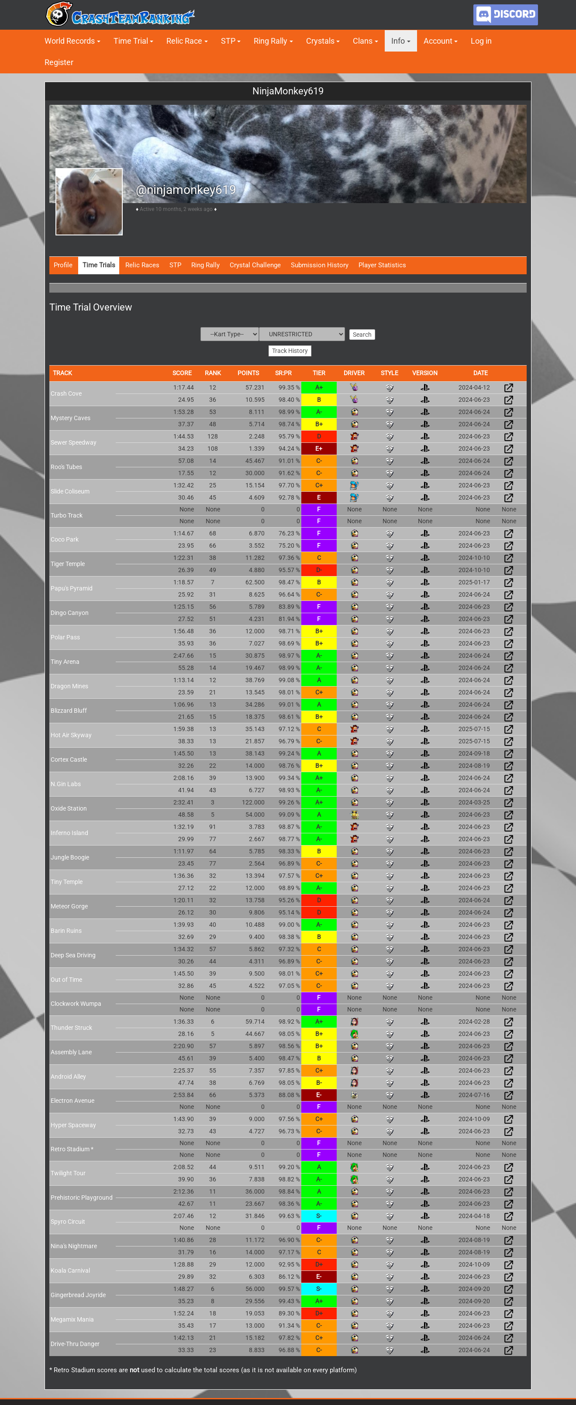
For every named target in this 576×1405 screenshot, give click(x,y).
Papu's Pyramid (72, 587)
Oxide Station (69, 807)
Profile (63, 265)
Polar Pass (65, 636)
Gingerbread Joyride (78, 1294)
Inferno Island (69, 832)
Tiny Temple (67, 880)
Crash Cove (66, 392)
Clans (363, 40)
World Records (70, 40)
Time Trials (99, 265)
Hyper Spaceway (73, 1124)
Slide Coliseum (70, 490)
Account (438, 40)
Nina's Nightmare (74, 1245)
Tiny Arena (65, 660)
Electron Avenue (72, 1100)
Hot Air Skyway (71, 734)
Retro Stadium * (72, 1148)
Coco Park (65, 538)
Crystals (320, 40)
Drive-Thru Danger (75, 1342)
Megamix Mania (72, 1318)
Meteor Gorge (69, 905)
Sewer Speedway (74, 441)
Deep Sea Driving (73, 954)
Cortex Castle (69, 758)
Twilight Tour (68, 1172)
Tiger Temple (68, 562)
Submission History (319, 265)
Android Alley (68, 1075)
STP (228, 40)
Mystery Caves (70, 417)
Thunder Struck (71, 1026)
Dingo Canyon (70, 611)
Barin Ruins (66, 929)
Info (398, 40)
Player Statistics (382, 265)
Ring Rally (270, 40)
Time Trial (131, 40)
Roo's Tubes (66, 466)
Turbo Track (67, 514)
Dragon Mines (69, 685)
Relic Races (142, 265)
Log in (481, 40)
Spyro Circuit (68, 1221)
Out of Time (66, 978)
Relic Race (184, 40)
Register (59, 62)
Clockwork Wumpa (76, 1002)
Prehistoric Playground (82, 1196)
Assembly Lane (71, 1051)
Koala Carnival (70, 1269)
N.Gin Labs (66, 783)
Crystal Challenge (255, 265)
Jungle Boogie (70, 856)
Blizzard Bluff (69, 709)
